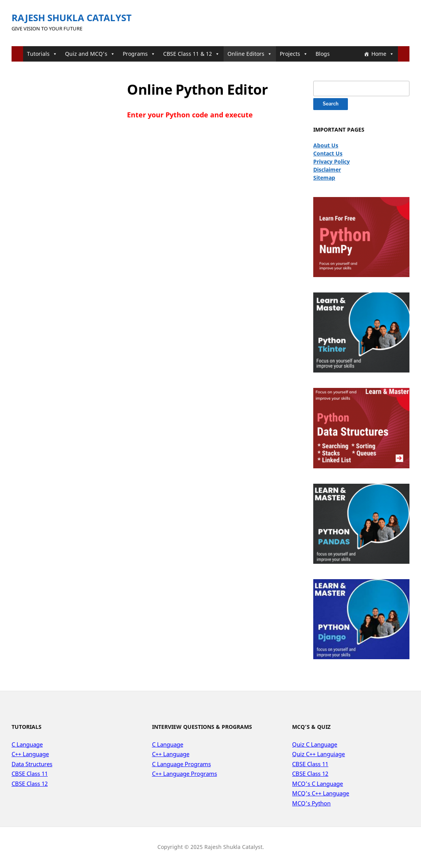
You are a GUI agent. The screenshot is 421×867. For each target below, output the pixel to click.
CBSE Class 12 (30, 783)
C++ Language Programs (184, 773)
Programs (139, 53)
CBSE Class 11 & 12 (191, 53)
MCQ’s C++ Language (320, 793)
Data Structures (32, 764)
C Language (27, 744)
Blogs (323, 53)
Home (382, 53)
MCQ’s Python (311, 803)
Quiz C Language (314, 744)
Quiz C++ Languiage (318, 754)
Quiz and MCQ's (90, 53)
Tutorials (42, 53)
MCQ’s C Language (317, 783)
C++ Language (30, 754)
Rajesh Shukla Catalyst (72, 17)
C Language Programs (181, 764)
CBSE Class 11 (30, 773)
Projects (294, 53)
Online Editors (249, 53)
